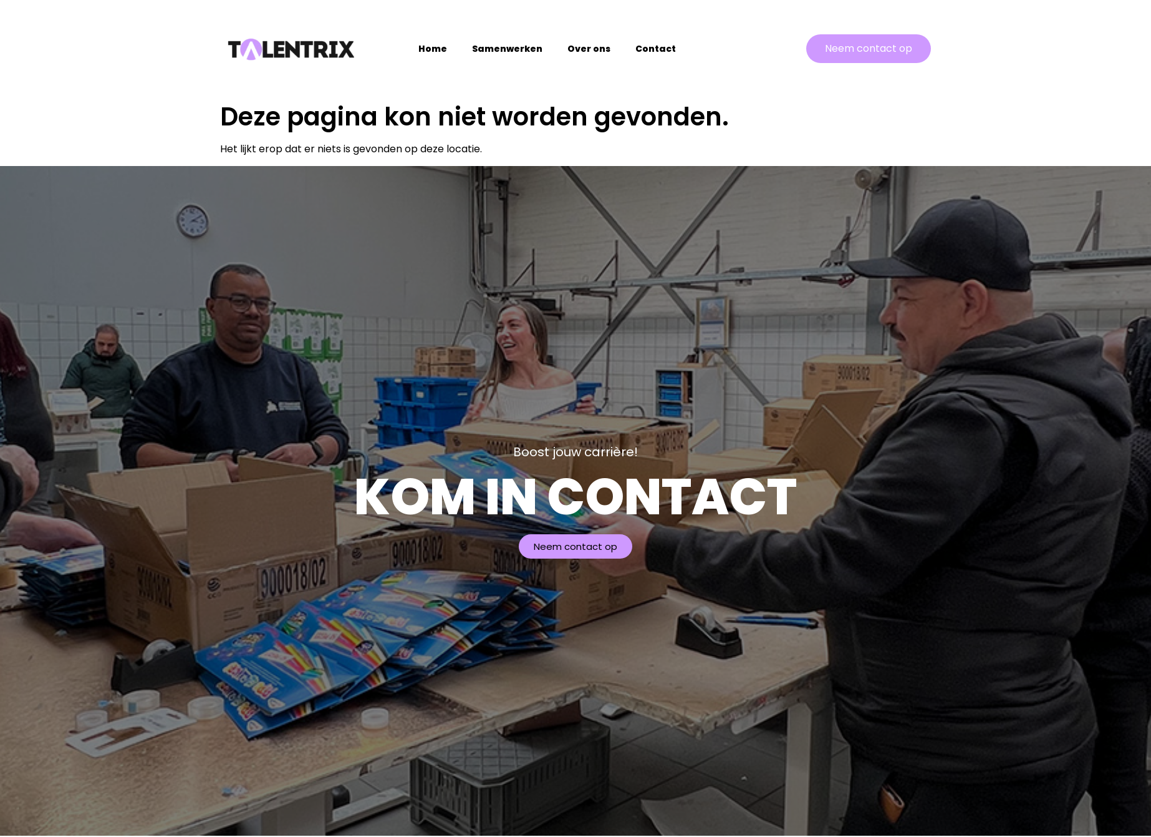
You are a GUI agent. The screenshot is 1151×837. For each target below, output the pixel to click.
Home (432, 48)
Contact (655, 48)
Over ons (588, 48)
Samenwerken (507, 48)
